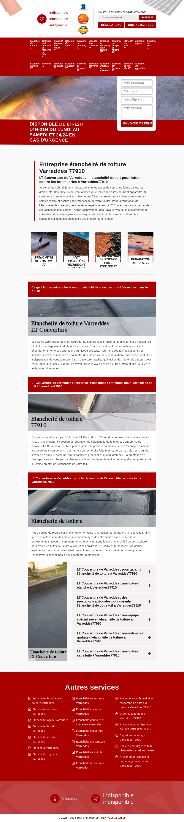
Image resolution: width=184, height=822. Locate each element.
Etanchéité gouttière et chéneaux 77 (105, 68)
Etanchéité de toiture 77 (34, 44)
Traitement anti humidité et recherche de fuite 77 (46, 49)
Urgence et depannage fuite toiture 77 (105, 46)
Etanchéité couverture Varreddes (90, 733)
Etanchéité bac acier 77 (128, 44)
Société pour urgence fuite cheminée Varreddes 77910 (137, 748)
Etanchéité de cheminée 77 (140, 67)
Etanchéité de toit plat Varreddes (89, 754)
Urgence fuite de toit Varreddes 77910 (132, 716)
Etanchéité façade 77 (140, 43)
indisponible (58, 12)
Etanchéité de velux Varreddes (44, 728)
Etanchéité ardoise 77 (34, 65)
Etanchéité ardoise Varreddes (44, 739)
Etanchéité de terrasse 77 (81, 67)
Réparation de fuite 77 (69, 44)
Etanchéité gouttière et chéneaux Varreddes (90, 722)
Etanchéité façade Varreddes (50, 720)
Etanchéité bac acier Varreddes (45, 711)
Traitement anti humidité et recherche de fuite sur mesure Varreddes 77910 (136, 703)
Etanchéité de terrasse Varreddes (90, 700)
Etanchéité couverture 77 (93, 65)
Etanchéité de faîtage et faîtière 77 (116, 46)
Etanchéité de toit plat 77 (128, 65)
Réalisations (111, 24)
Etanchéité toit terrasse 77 (116, 67)
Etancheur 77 (46, 64)
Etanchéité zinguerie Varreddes (45, 756)
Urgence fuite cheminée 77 (93, 44)
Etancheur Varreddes (45, 747)
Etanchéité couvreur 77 (69, 65)
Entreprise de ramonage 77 (81, 44)
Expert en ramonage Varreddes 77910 (132, 737)
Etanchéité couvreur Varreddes (88, 711)
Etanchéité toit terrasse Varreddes (90, 744)
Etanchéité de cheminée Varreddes (91, 765)
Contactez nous (140, 24)
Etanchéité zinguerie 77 (58, 65)
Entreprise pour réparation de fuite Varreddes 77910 (136, 726)
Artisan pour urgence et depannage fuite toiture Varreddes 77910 (134, 761)
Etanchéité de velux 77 (151, 44)
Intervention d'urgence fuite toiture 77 (58, 45)
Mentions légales (113, 818)
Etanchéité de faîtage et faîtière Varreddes (47, 700)
